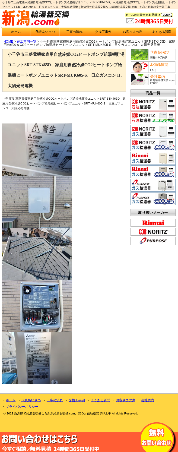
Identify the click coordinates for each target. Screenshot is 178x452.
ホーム (16, 32)
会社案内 (147, 400)
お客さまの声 (132, 32)
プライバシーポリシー (22, 406)
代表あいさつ (45, 32)
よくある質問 (162, 32)
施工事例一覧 (26, 41)
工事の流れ (74, 32)
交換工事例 (103, 32)
